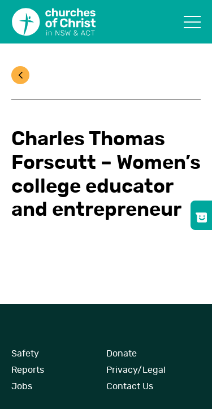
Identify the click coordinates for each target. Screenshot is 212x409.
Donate (121, 353)
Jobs (21, 386)
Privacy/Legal (136, 370)
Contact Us (129, 386)
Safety (25, 353)
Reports (27, 370)
